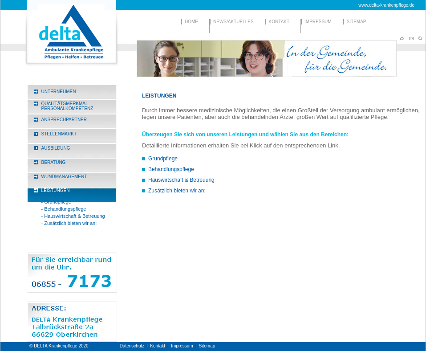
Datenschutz (132, 345)
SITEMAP (356, 21)
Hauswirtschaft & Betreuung (181, 180)
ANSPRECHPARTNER (64, 119)
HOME (191, 21)
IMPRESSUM (318, 21)
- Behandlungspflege (63, 209)
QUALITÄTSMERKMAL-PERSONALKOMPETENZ (67, 106)
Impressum (182, 345)
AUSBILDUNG (55, 148)
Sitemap (207, 345)
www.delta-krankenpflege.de (386, 5)
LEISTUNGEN (55, 190)
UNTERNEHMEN (58, 91)
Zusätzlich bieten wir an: (177, 191)
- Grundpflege (56, 201)
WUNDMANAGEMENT (64, 176)
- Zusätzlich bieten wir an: (69, 223)
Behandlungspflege (171, 169)
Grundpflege (163, 158)
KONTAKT (279, 21)
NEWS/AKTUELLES (233, 21)
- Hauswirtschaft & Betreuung (73, 216)
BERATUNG (53, 162)
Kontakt (157, 345)
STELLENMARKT (59, 133)
